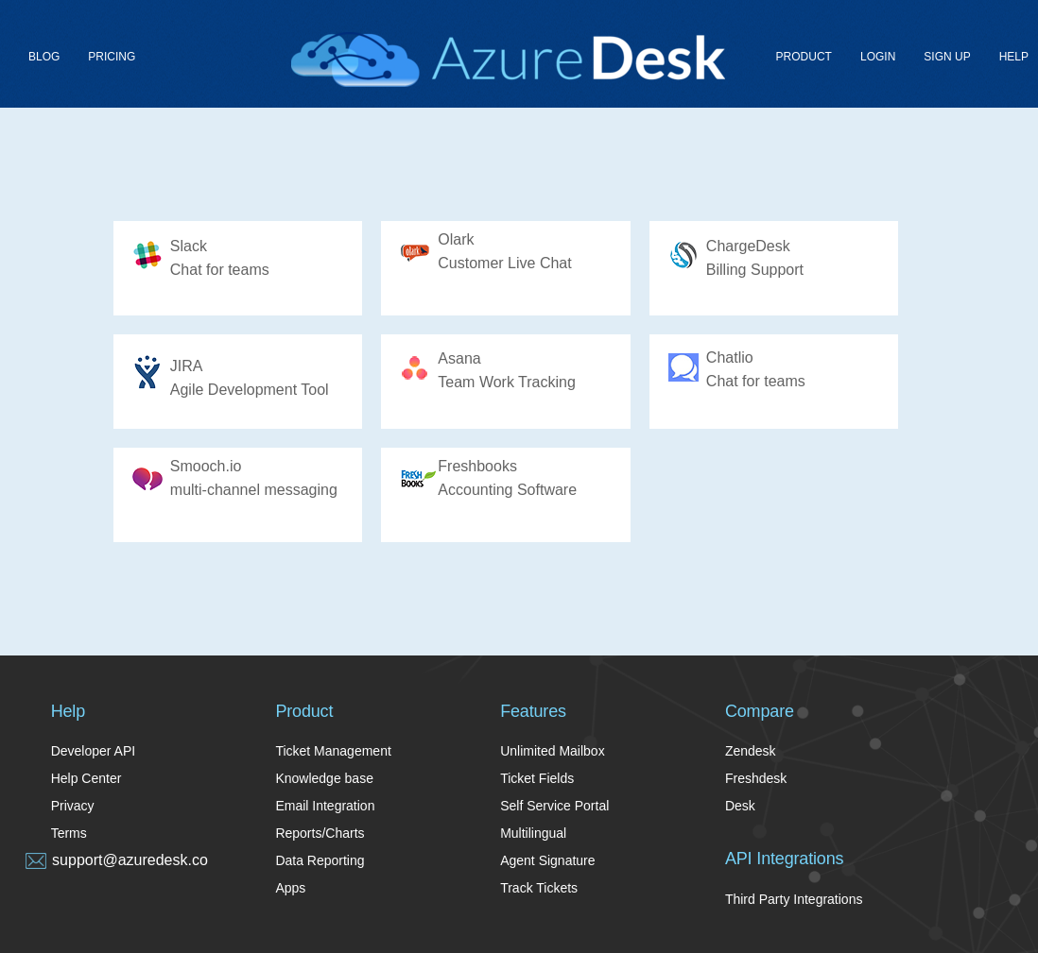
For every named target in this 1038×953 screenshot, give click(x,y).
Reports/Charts (319, 833)
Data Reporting (319, 860)
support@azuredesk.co (130, 860)
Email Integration (324, 805)
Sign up (947, 56)
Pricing (111, 56)
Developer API (93, 750)
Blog (44, 56)
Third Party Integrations (794, 899)
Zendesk (750, 750)
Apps (290, 887)
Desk (740, 805)
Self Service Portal (554, 805)
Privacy (73, 805)
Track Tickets (539, 887)
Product (804, 56)
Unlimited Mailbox (552, 750)
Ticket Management (332, 750)
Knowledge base (324, 778)
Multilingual (533, 833)
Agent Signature (547, 860)
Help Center (86, 778)
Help (1014, 56)
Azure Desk (508, 59)
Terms (69, 833)
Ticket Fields (537, 778)
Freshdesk (756, 778)
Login (877, 56)
